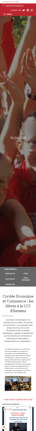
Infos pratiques (26, 279)
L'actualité (10, 279)
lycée (30, 399)
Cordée (6, 399)
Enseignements (10, 269)
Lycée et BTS (9, 409)
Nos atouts (10, 273)
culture (25, 399)
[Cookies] (4, 427)
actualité (18, 399)
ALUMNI (16, 1)
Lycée (26, 273)
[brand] (13, 5)
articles (12, 399)
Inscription (10, 284)
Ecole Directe (7, 1)
